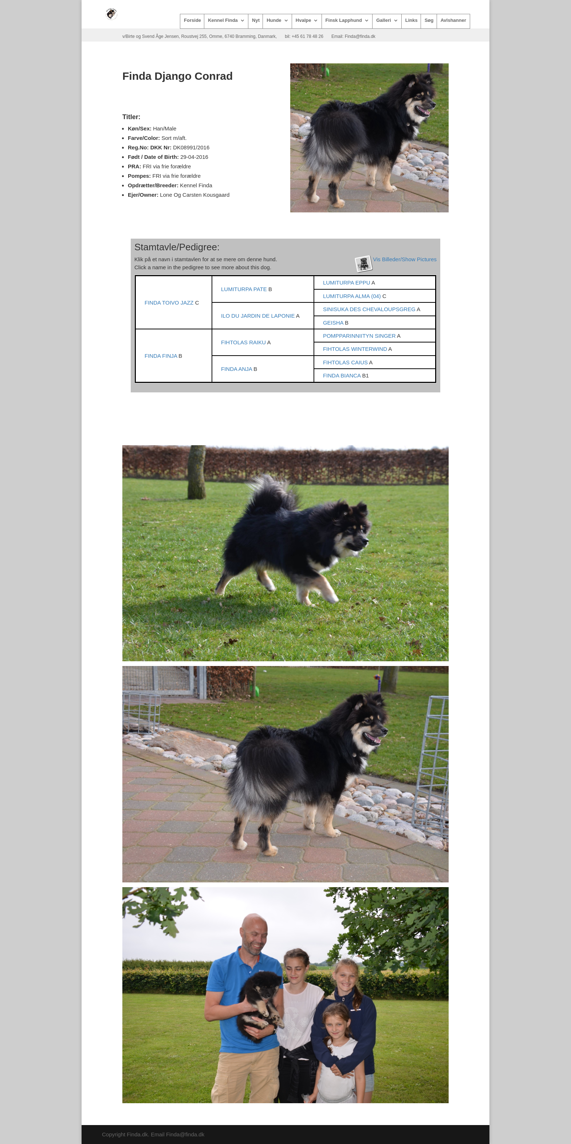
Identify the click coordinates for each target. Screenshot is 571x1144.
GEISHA (334, 323)
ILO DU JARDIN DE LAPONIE (258, 316)
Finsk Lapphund (344, 20)
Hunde (274, 20)
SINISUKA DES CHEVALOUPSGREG (370, 309)
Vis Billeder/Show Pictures (405, 259)
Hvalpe (303, 20)
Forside (192, 20)
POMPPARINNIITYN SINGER (360, 336)
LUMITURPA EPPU (347, 282)
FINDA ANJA (237, 369)
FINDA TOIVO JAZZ (170, 302)
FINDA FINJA (161, 356)
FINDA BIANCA (342, 375)
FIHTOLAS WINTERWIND (355, 349)
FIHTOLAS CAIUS (346, 362)
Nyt (256, 20)
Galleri (383, 20)
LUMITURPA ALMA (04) (352, 296)
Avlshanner (453, 20)
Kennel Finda (223, 20)
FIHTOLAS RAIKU (244, 342)
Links (411, 20)
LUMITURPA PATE (244, 289)
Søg (429, 20)
